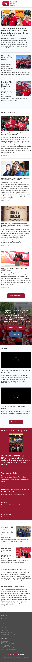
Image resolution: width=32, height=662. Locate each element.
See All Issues (7, 517)
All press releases (16, 296)
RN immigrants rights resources (12, 586)
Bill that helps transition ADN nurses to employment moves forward (15, 179)
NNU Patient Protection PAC (8, 634)
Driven (4, 502)
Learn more (16, 334)
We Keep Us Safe (9, 473)
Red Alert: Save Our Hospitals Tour (7, 550)
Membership (4, 630)
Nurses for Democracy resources (6, 58)
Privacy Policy (26, 657)
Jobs (2, 620)
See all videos (16, 422)
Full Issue (6, 514)
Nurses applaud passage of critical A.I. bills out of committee (15, 133)
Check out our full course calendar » (12, 541)
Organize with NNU (15, 327)
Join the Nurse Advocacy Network (13, 569)
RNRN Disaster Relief (6, 632)
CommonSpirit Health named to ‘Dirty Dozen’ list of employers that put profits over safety (15, 225)
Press (2, 623)
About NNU (4, 618)
